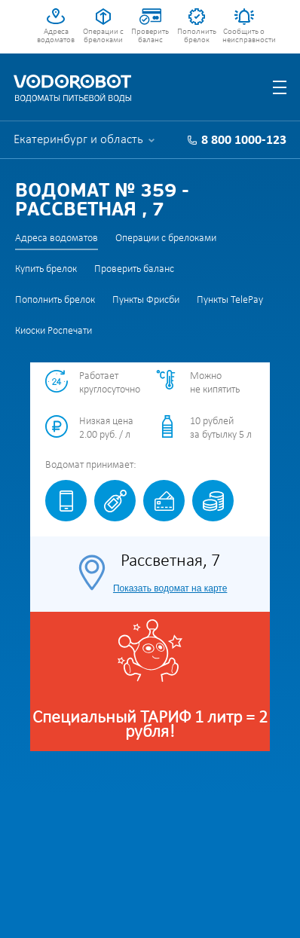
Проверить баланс (150, 36)
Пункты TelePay (230, 300)
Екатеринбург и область (78, 139)
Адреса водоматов (56, 36)
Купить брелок (46, 269)
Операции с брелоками (103, 36)
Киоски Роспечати (53, 331)
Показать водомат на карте (170, 588)
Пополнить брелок (196, 36)
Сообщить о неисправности (243, 36)
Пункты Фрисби (145, 300)
